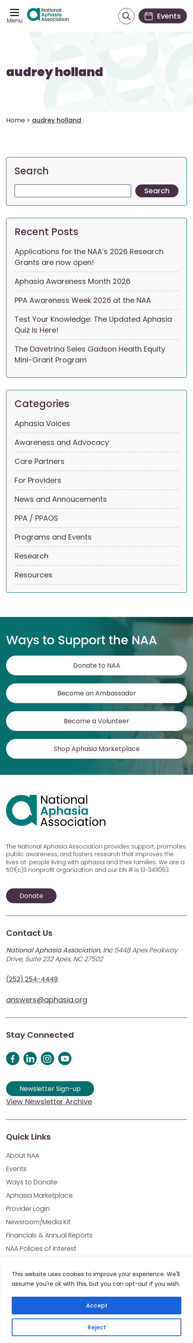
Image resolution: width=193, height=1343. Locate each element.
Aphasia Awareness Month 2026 (72, 281)
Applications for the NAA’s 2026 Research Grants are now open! (89, 256)
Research (31, 556)
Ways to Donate (31, 1182)
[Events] (162, 15)
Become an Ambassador (96, 693)
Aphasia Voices (42, 423)
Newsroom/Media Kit (38, 1222)
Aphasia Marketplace (39, 1195)
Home (15, 120)
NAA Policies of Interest (41, 1248)
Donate (31, 895)
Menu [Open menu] (15, 21)
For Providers (38, 480)
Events (16, 1168)
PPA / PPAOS (36, 518)
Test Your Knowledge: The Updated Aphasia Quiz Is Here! (93, 324)
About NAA (22, 1155)
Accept (96, 1306)
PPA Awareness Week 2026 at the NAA (83, 300)
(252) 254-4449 (32, 979)
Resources (33, 575)
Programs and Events (53, 537)
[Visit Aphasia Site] (48, 16)
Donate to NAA (96, 665)
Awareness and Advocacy (62, 442)
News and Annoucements (61, 499)
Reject (97, 1327)
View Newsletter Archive (49, 1102)
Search (32, 171)
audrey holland (54, 72)
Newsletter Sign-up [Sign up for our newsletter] (50, 1088)
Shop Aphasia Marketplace (97, 748)
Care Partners (40, 461)
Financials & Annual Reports (49, 1235)
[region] (96, 1300)
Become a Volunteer (96, 721)
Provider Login (28, 1208)
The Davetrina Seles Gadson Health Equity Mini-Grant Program (90, 354)
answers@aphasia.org (46, 1000)
